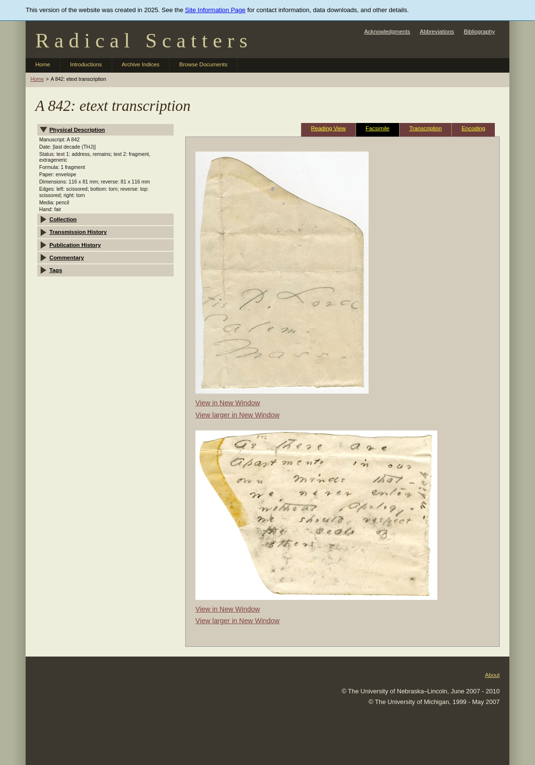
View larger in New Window (237, 415)
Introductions (86, 64)
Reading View (328, 128)
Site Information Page (215, 10)
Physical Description (77, 129)
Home (42, 64)
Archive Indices (141, 64)
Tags (55, 270)
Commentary (66, 257)
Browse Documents (203, 64)
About (492, 675)
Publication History (75, 245)
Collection (63, 219)
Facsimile (377, 128)
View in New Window (227, 403)
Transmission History (78, 232)
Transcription (425, 128)
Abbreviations (437, 31)
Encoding (473, 128)
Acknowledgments (387, 31)
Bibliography (479, 31)
